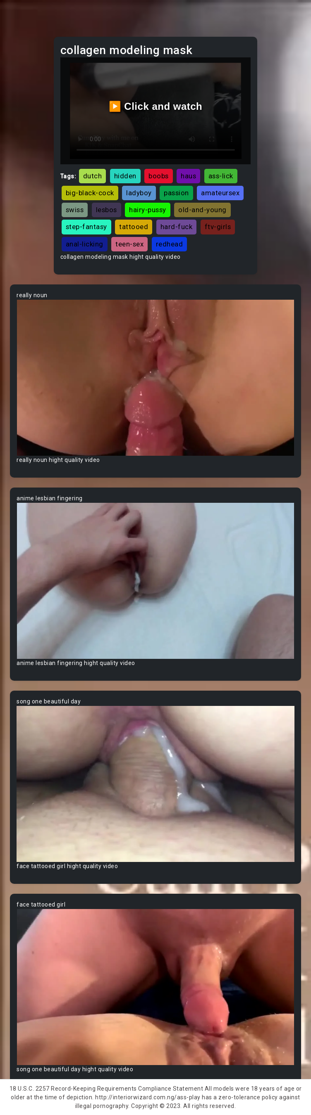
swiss (75, 210)
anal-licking (84, 244)
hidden (125, 176)
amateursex (220, 193)
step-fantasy (86, 227)
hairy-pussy (147, 210)
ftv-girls (218, 227)
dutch (92, 176)
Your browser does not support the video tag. (155, 378)
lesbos (106, 210)
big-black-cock (90, 193)
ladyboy (139, 193)
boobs (158, 176)
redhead (169, 244)
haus (188, 176)
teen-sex (129, 244)
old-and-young (202, 210)
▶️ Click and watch (156, 106)
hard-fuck (176, 227)
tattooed (133, 227)
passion (176, 193)
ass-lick (220, 176)
